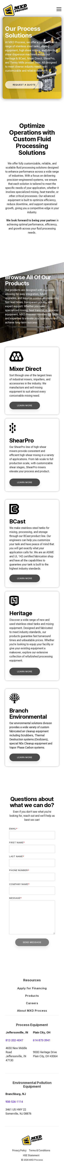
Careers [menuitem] (32, 1003)
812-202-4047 (14, 1040)
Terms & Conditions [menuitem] (39, 1150)
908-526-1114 (14, 1101)
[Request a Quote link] (24, 85)
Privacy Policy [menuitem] (19, 1150)
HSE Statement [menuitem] (31, 1155)
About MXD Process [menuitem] (32, 1010)
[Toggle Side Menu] (58, 8)
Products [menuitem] (32, 995)
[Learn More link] (24, 405)
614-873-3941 (41, 1040)
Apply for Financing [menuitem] (32, 988)
